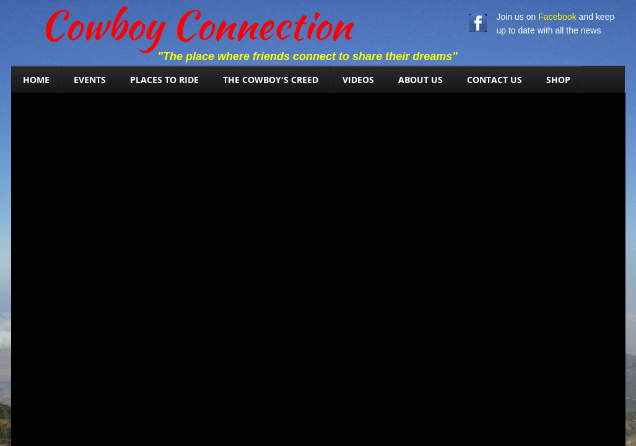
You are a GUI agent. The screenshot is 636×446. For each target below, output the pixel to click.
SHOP (558, 79)
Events (90, 79)
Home (36, 79)
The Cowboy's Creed (270, 79)
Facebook (557, 17)
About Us (420, 79)
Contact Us (494, 79)
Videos (358, 79)
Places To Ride (164, 79)
